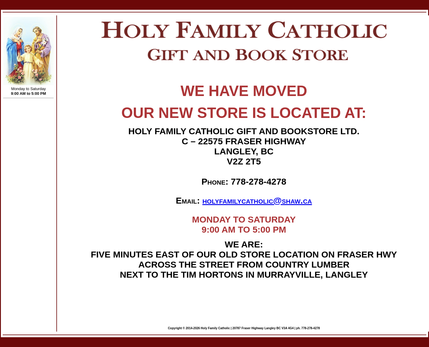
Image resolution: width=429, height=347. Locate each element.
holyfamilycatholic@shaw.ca (257, 200)
